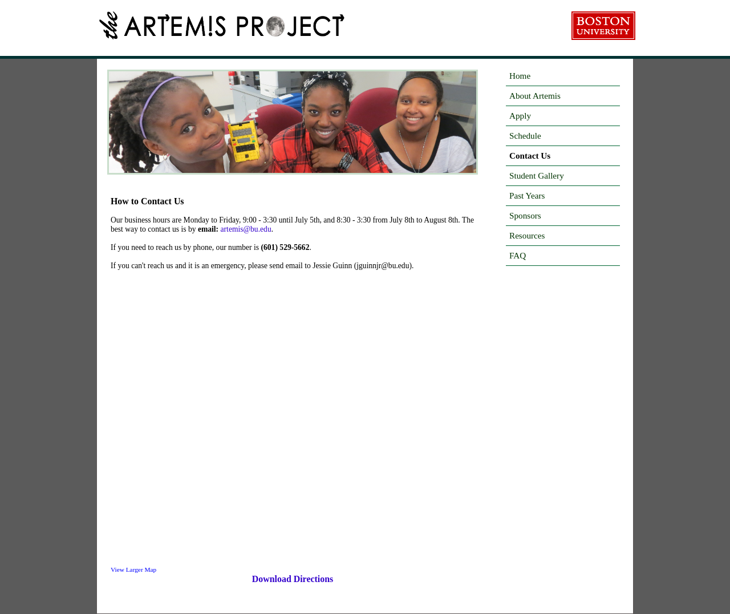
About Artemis (535, 95)
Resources (527, 235)
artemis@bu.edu (246, 229)
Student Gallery (536, 175)
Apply (520, 115)
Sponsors (525, 215)
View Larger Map (133, 569)
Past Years (527, 195)
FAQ (517, 255)
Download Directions (292, 579)
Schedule (525, 135)
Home (519, 75)
